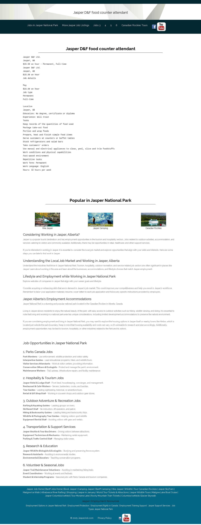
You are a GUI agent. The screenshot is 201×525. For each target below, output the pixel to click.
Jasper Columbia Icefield (57, 492)
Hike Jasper (117, 485)
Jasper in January (86, 489)
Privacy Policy (105, 515)
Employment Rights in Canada (104, 502)
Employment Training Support (133, 502)
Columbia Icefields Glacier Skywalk (138, 492)
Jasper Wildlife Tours (140, 489)
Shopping (71, 489)
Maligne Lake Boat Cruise (164, 489)
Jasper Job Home (35, 485)
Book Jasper (70, 485)
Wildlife (128, 485)
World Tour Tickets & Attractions (112, 489)
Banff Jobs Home (54, 485)
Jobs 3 (96, 24)
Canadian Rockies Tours (135, 24)
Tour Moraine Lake (80, 492)
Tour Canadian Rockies (145, 485)
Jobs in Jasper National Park (44, 24)
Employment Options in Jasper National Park (46, 502)
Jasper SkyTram (166, 485)
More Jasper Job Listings (75, 24)
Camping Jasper (86, 485)
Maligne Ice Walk (31, 489)
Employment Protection (78, 502)
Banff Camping (103, 485)
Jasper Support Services (159, 502)
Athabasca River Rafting (53, 489)
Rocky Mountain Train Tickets (105, 492)
